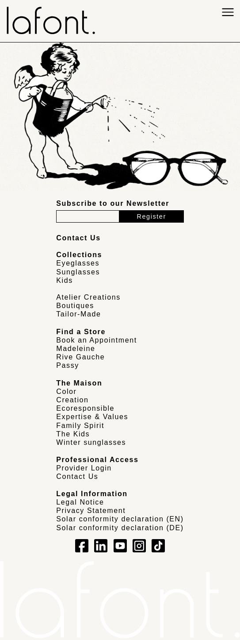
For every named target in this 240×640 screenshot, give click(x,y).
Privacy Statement (91, 510)
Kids (64, 280)
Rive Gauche (80, 357)
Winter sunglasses (91, 442)
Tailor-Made (78, 314)
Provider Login (84, 468)
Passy (67, 365)
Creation (72, 400)
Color (66, 391)
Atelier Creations (88, 297)
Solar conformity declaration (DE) (119, 528)
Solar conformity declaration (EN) (119, 519)
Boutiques (75, 305)
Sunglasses (78, 272)
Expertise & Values (92, 416)
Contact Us (77, 476)
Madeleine (75, 348)
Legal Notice (80, 502)
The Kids (73, 434)
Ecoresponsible (85, 408)
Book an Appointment (96, 340)
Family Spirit (80, 425)
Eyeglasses (77, 263)
